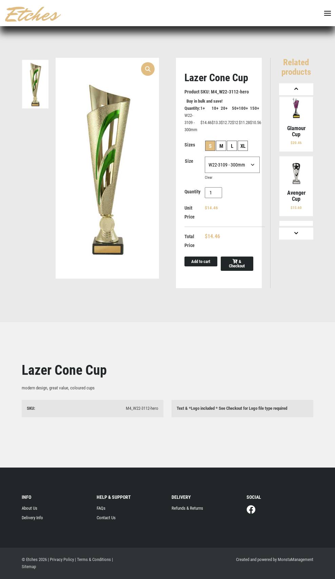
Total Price (189, 241)
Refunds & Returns (187, 508)
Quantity (192, 191)
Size (189, 161)
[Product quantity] (213, 192)
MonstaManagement (295, 559)
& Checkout (237, 263)
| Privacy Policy (61, 559)
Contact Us (106, 517)
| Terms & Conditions (93, 559)
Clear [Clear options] (208, 177)
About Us (29, 508)
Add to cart (200, 261)
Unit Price (189, 212)
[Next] (296, 234)
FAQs (101, 508)
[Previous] (296, 89)
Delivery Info (32, 517)
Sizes (189, 144)
